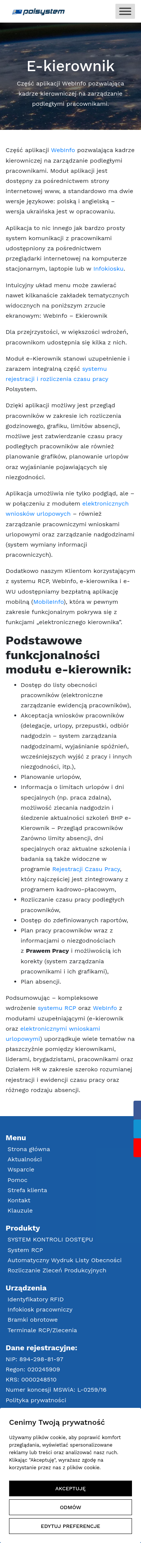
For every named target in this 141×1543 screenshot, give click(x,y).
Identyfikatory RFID (36, 1299)
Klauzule (20, 1210)
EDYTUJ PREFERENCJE (70, 1526)
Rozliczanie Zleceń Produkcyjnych (57, 1270)
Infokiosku (108, 268)
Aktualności (25, 1159)
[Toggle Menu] (125, 11)
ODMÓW (70, 1507)
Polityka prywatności (36, 1400)
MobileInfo (48, 601)
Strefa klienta (27, 1190)
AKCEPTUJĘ (70, 1488)
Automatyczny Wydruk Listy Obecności (64, 1260)
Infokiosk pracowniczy (40, 1309)
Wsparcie (21, 1169)
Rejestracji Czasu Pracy (86, 869)
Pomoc (17, 1180)
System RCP (25, 1250)
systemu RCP (57, 1007)
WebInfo (63, 150)
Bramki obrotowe (33, 1319)
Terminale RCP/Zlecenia (42, 1330)
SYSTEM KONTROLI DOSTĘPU (50, 1239)
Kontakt (19, 1200)
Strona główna (29, 1149)
